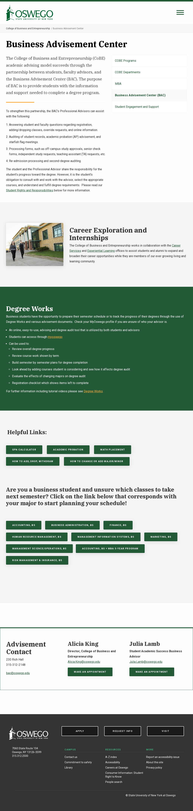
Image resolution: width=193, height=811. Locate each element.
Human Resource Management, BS (36, 537)
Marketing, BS (160, 537)
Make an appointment (90, 672)
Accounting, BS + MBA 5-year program (110, 548)
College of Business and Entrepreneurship (28, 28)
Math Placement (112, 449)
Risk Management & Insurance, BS (37, 560)
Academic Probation (68, 449)
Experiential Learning (101, 251)
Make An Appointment (152, 672)
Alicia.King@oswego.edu (84, 662)
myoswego (55, 337)
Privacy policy (154, 767)
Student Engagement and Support (137, 107)
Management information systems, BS (106, 537)
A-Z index (111, 757)
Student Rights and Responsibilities (29, 190)
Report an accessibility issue (162, 757)
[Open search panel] (180, 12)
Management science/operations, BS (39, 548)
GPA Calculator (24, 449)
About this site (154, 762)
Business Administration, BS (72, 525)
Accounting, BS (23, 525)
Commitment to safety (78, 762)
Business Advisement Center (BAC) (140, 95)
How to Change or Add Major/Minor (96, 461)
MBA (118, 84)
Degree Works (93, 391)
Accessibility (112, 762)
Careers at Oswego (116, 767)
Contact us (71, 757)
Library (69, 767)
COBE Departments (127, 72)
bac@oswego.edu (18, 673)
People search (113, 781)
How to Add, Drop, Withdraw (32, 461)
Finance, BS (118, 525)
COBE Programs (125, 60)
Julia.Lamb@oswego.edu (145, 662)
